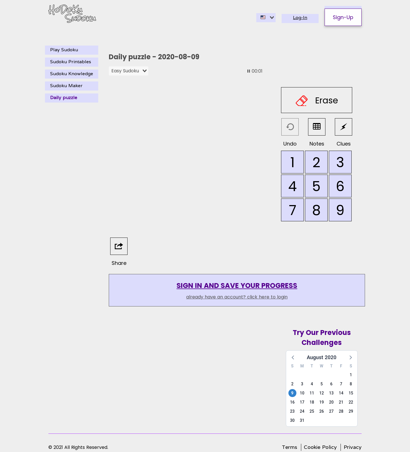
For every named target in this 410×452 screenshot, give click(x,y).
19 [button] (321, 402)
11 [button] (311, 393)
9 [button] (292, 393)
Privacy (353, 447)
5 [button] (322, 384)
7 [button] (341, 384)
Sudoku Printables (70, 62)
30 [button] (292, 420)
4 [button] (312, 384)
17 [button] (302, 402)
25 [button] (311, 411)
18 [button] (311, 402)
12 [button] (321, 393)
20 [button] (331, 402)
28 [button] (341, 411)
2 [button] (292, 384)
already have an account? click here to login (237, 297)
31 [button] (302, 420)
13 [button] (331, 393)
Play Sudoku (64, 50)
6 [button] (331, 384)
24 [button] (302, 411)
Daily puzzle (63, 98)
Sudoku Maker (66, 86)
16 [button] (292, 402)
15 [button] (350, 393)
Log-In (300, 18)
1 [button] (351, 375)
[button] (293, 357)
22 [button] (350, 402)
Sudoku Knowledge (71, 74)
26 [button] (321, 411)
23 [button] (292, 411)
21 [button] (341, 402)
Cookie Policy (320, 447)
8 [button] (351, 384)
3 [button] (302, 384)
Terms (289, 447)
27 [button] (331, 411)
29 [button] (350, 411)
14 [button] (341, 393)
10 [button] (302, 393)
